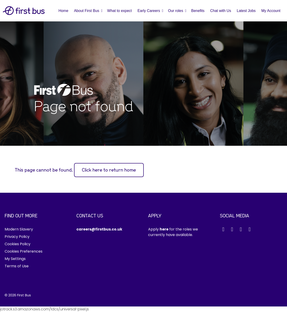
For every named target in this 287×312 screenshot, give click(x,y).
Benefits (198, 11)
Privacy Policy (17, 236)
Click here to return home (109, 170)
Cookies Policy (17, 244)
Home (63, 11)
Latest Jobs (246, 11)
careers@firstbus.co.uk (99, 229)
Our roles (175, 11)
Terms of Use (17, 266)
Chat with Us (220, 11)
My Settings (15, 258)
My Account (271, 11)
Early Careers (149, 11)
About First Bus (86, 11)
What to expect (119, 11)
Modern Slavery (19, 229)
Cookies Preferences (23, 251)
